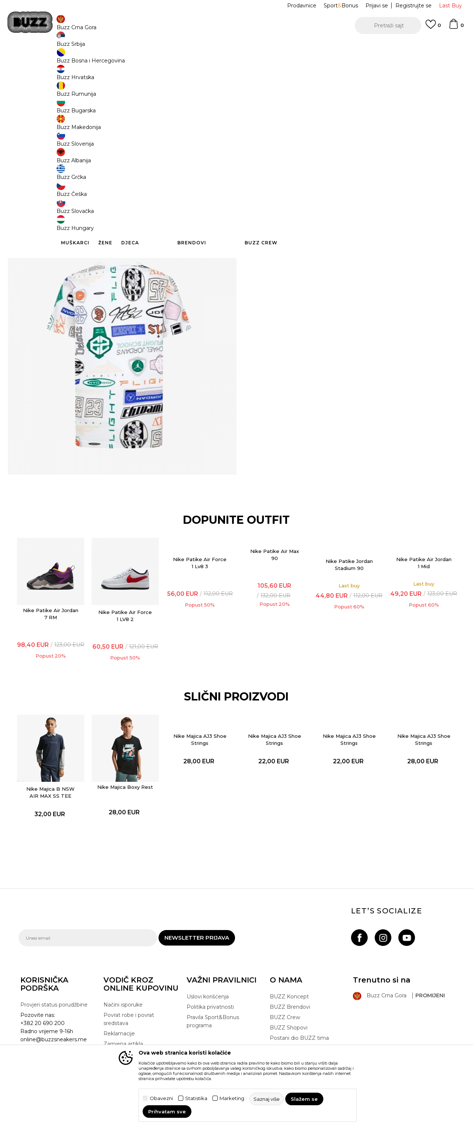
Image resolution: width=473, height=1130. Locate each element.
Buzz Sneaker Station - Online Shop (56, 59)
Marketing (232, 1098)
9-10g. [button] (262, 122)
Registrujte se (413, 5)
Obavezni (161, 1098)
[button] (388, 25)
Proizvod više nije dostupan (308, 158)
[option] (236, 47)
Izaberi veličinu (271, 110)
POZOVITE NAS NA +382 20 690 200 (221, 47)
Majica (153, 59)
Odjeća (133, 59)
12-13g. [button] (318, 122)
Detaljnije (309, 222)
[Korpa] (456, 27)
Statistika (196, 1098)
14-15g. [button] (345, 122)
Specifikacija (347, 237)
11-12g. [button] (290, 122)
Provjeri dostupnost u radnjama (347, 261)
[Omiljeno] (433, 27)
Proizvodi (111, 59)
